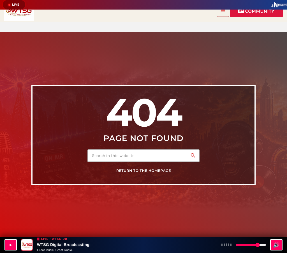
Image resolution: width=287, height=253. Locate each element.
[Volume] (250, 245)
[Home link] (19, 11)
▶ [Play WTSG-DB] (10, 245)
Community (256, 11)
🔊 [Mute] (276, 245)
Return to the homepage (143, 171)
